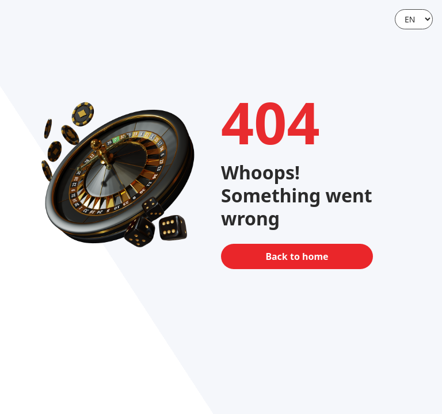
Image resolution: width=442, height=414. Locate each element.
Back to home (296, 256)
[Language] (414, 19)
